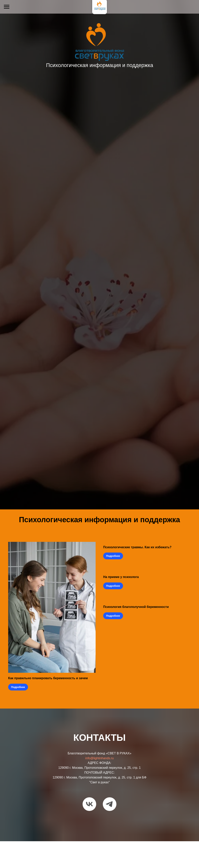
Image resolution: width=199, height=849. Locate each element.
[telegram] (109, 804)
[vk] (89, 804)
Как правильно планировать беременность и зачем (48, 678)
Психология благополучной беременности (136, 606)
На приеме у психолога (121, 577)
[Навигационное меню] (6, 7)
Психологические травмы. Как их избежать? (137, 547)
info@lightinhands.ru (99, 758)
